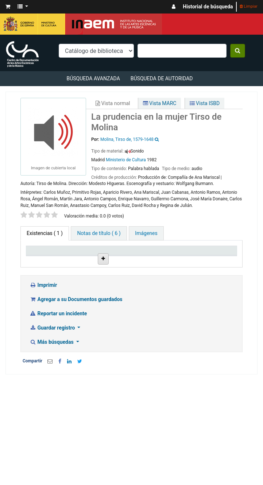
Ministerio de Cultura (126, 159)
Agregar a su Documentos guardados (76, 351)
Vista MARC (160, 103)
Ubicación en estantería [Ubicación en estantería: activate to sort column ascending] (146, 260)
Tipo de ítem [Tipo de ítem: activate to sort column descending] (38, 263)
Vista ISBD (205, 103)
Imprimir (43, 336)
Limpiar (249, 6)
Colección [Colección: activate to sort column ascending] (111, 266)
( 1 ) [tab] (45, 233)
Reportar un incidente (58, 365)
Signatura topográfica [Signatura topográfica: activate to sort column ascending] (183, 263)
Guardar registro (53, 379)
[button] (8, 7)
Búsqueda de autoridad (162, 78)
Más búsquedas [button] (52, 393)
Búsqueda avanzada (93, 78)
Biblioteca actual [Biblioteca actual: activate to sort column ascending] (76, 263)
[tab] (99, 233)
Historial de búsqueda (208, 6)
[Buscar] (237, 51)
